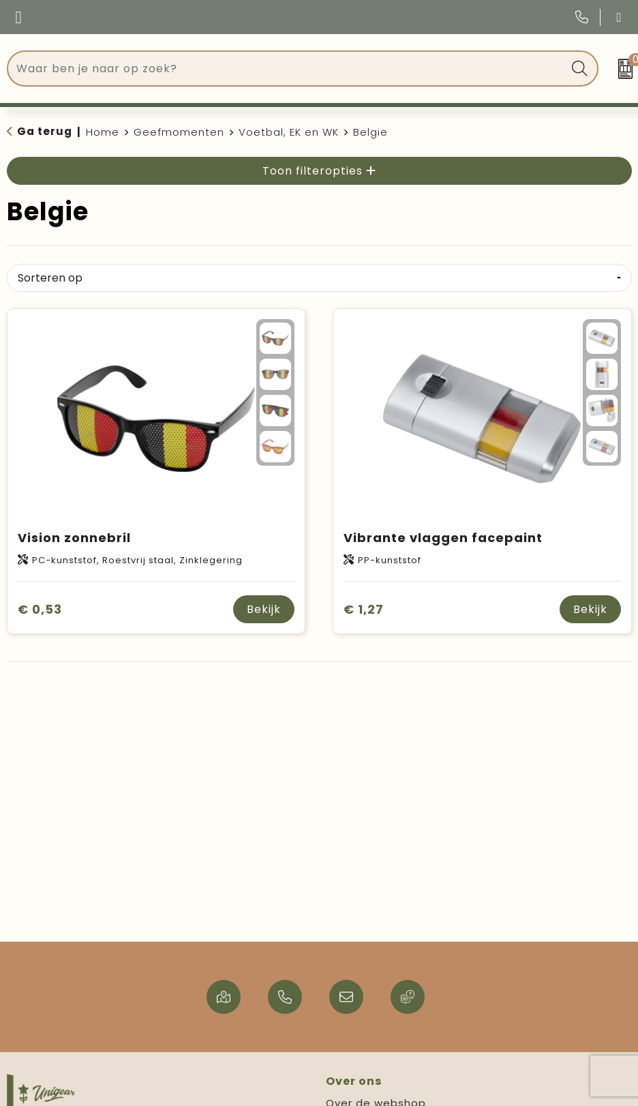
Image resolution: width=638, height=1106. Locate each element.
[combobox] (287, 69)
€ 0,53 (40, 609)
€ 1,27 (364, 609)
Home (102, 132)
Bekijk (264, 609)
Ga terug (44, 131)
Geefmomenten (179, 132)
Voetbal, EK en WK (289, 132)
